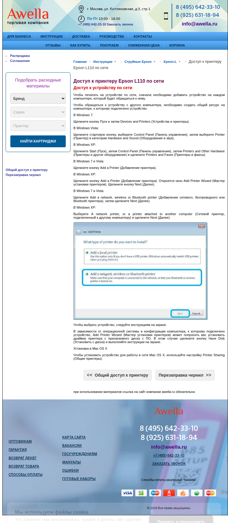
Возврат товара (24, 466)
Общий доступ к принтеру (27, 170)
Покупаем (109, 45)
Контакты (143, 36)
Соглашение (20, 61)
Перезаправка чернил (23, 175)
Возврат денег (22, 458)
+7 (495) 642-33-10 (92, 24)
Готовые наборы (79, 479)
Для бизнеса (19, 36)
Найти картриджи (38, 141)
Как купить (80, 45)
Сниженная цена (144, 45)
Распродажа (20, 55)
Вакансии (72, 446)
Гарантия (18, 450)
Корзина (177, 45)
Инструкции (52, 36)
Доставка (81, 36)
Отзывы (53, 45)
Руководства (111, 36)
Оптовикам (20, 442)
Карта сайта (74, 437)
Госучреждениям (79, 454)
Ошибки (70, 471)
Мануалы (71, 462)
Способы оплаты (26, 475)
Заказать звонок (120, 24)
